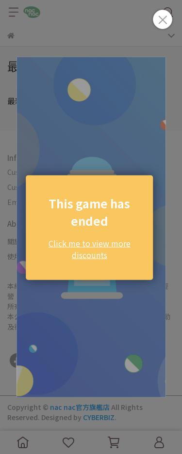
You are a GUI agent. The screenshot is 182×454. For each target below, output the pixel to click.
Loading (91, 227)
